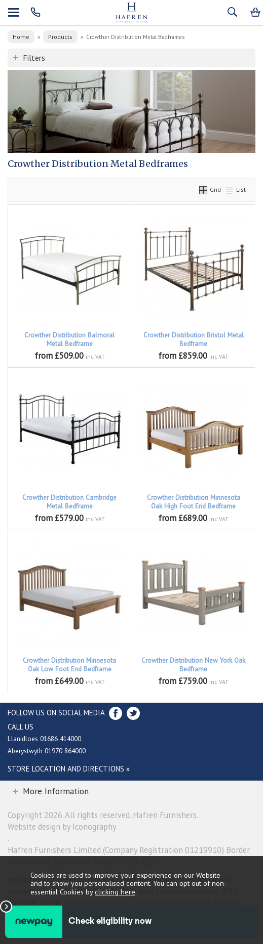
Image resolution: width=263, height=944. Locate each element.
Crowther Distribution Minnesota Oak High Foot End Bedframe (193, 501)
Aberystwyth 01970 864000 (47, 750)
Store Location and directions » (69, 769)
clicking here (115, 891)
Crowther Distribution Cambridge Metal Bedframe (69, 501)
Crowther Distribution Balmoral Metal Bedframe (69, 339)
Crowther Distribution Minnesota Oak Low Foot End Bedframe (69, 664)
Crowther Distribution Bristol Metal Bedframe (193, 339)
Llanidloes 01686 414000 (44, 738)
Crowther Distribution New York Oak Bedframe (193, 664)
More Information (56, 791)
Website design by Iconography (62, 826)
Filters (34, 58)
